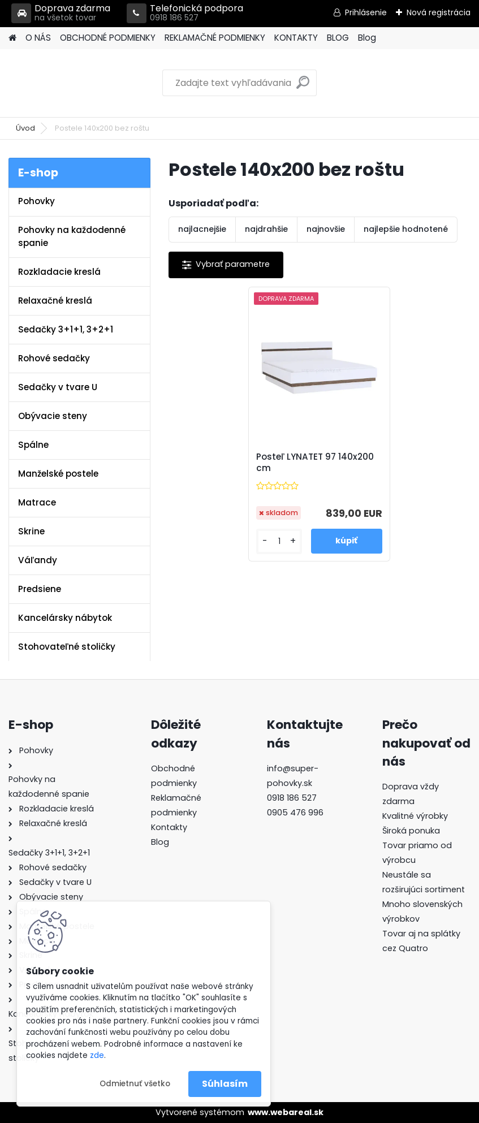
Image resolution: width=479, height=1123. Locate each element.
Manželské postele (58, 474)
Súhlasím (225, 1083)
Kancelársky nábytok (65, 618)
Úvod (25, 128)
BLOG (338, 38)
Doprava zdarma (60, 13)
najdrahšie (266, 229)
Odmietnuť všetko (135, 1083)
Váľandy (37, 560)
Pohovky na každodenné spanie (72, 236)
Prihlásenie (366, 12)
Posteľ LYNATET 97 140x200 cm (315, 462)
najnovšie (326, 229)
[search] (302, 87)
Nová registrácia (439, 12)
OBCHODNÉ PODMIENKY (108, 38)
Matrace (37, 502)
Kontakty (169, 827)
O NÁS (38, 38)
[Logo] (86, 83)
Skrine (31, 531)
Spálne (33, 445)
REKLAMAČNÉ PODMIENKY (215, 38)
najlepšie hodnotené (406, 229)
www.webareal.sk (285, 1112)
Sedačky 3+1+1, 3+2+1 (65, 329)
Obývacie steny (52, 416)
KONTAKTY (296, 38)
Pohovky (36, 201)
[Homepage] (12, 38)
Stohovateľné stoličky (66, 647)
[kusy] (279, 541)
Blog (367, 38)
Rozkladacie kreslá (59, 272)
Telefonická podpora (185, 13)
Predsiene (39, 589)
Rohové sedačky (54, 358)
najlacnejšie (202, 229)
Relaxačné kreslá (55, 300)
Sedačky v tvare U (57, 387)
